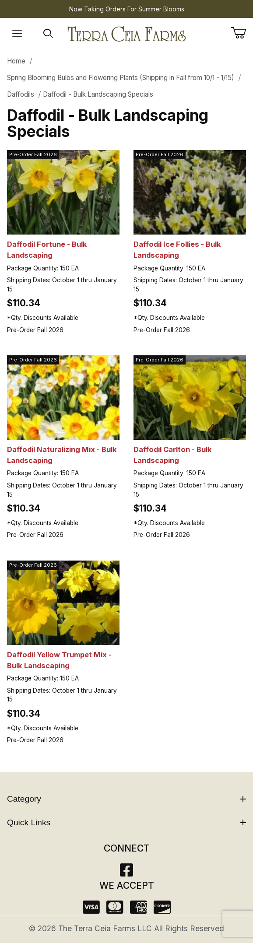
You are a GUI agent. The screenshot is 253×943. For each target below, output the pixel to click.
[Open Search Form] (48, 33)
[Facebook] (126, 872)
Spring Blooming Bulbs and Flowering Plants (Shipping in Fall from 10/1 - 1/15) (120, 78)
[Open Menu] (17, 33)
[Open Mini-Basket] (242, 32)
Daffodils (20, 94)
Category (126, 798)
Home (16, 61)
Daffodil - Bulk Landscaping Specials (98, 94)
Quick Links (126, 822)
